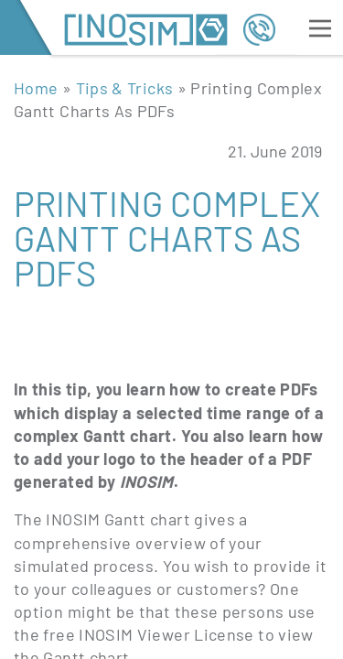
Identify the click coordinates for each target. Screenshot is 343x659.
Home (36, 88)
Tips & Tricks (125, 88)
